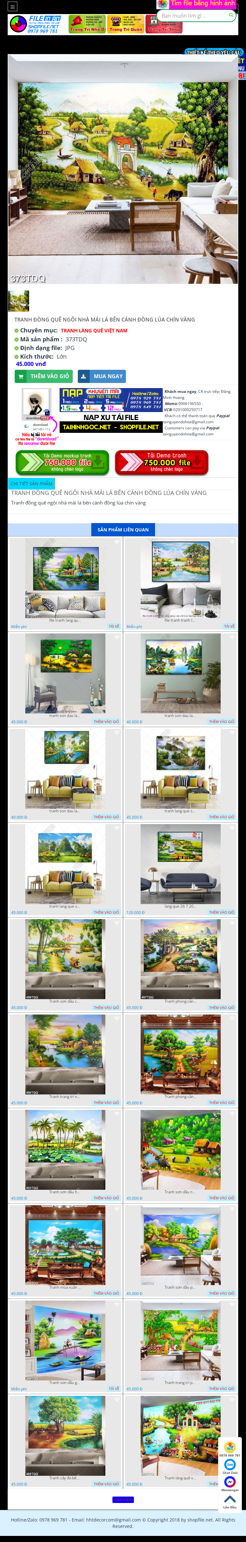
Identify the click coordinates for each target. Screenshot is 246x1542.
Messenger (230, 1484)
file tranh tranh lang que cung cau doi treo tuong (181, 620)
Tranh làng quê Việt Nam (94, 330)
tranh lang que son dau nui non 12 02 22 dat (65, 906)
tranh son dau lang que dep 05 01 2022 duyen (65, 715)
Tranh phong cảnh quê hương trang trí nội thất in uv (181, 1001)
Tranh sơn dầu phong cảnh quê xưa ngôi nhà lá (181, 1287)
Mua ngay (100, 376)
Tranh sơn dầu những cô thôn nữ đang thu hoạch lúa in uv (181, 1192)
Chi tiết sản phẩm (32, 484)
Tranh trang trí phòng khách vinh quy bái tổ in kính (181, 1382)
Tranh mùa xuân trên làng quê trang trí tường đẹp (65, 1287)
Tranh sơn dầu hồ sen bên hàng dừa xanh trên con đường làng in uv (65, 1192)
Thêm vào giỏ (42, 376)
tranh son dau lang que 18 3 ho (65, 811)
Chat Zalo (230, 1467)
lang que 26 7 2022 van (181, 906)
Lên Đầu (230, 1501)
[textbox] (196, 15)
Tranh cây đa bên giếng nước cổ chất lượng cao (65, 1478)
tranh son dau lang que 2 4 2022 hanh (181, 715)
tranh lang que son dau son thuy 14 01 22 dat (181, 811)
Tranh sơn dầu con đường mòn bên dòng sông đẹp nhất (65, 1001)
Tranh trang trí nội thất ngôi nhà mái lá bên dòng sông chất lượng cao (65, 1096)
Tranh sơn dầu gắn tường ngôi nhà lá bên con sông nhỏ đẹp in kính (65, 1382)
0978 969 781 (230, 1450)
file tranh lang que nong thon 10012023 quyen (65, 620)
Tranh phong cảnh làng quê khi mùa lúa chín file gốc (181, 1096)
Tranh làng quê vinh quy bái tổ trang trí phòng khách (181, 1478)
